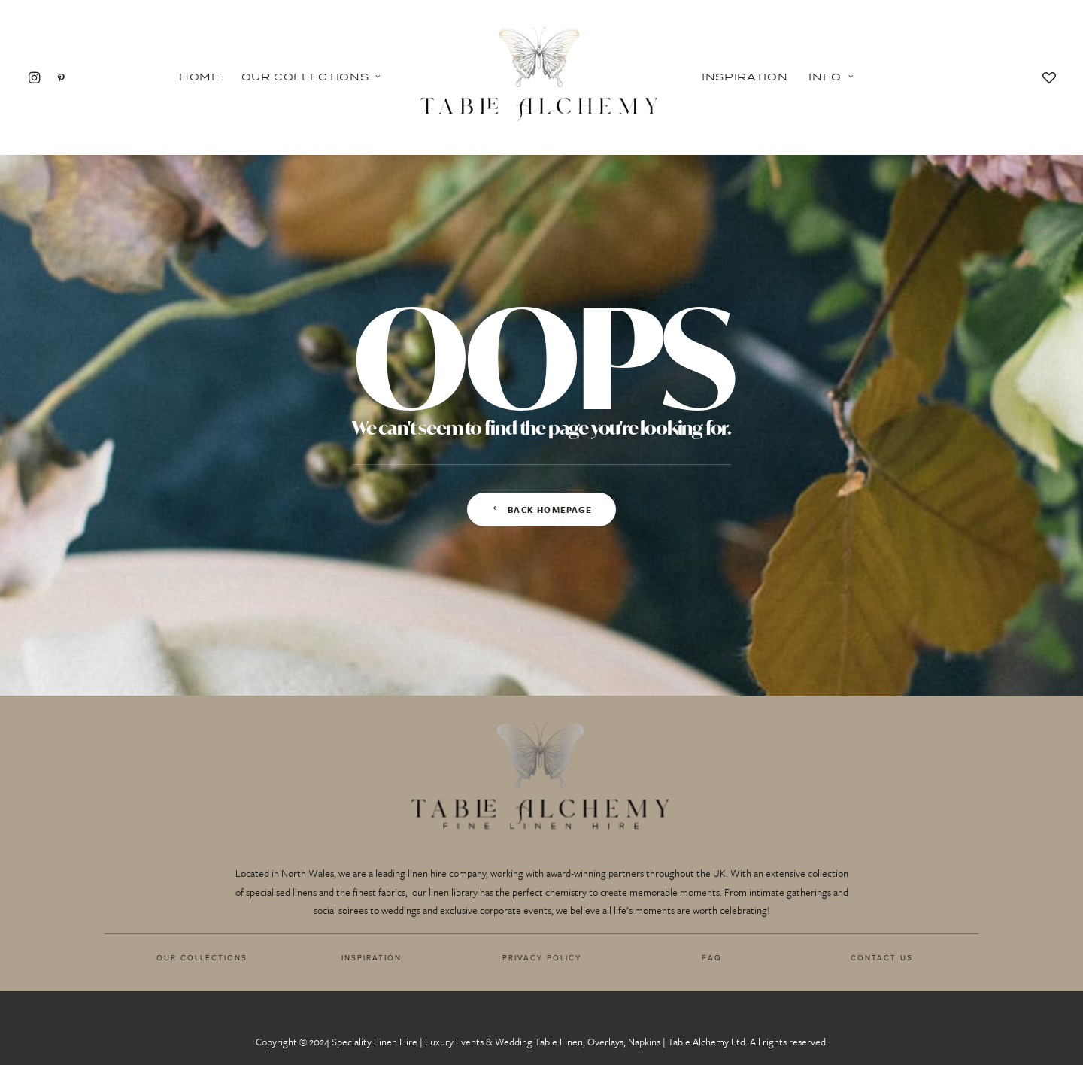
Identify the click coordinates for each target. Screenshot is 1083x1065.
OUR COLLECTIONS (201, 957)
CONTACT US (882, 957)
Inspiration (744, 76)
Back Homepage (541, 509)
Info (831, 76)
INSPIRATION (371, 957)
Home (199, 76)
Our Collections (311, 76)
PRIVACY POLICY (541, 957)
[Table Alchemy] (541, 77)
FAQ (712, 957)
